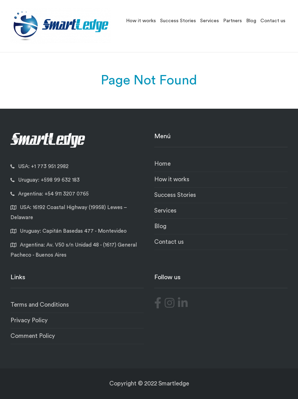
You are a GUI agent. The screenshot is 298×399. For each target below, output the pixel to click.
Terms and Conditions (39, 305)
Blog (251, 20)
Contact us (272, 20)
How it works (141, 20)
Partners (232, 20)
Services (209, 20)
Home (162, 164)
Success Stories (178, 20)
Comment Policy (32, 336)
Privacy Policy (29, 320)
